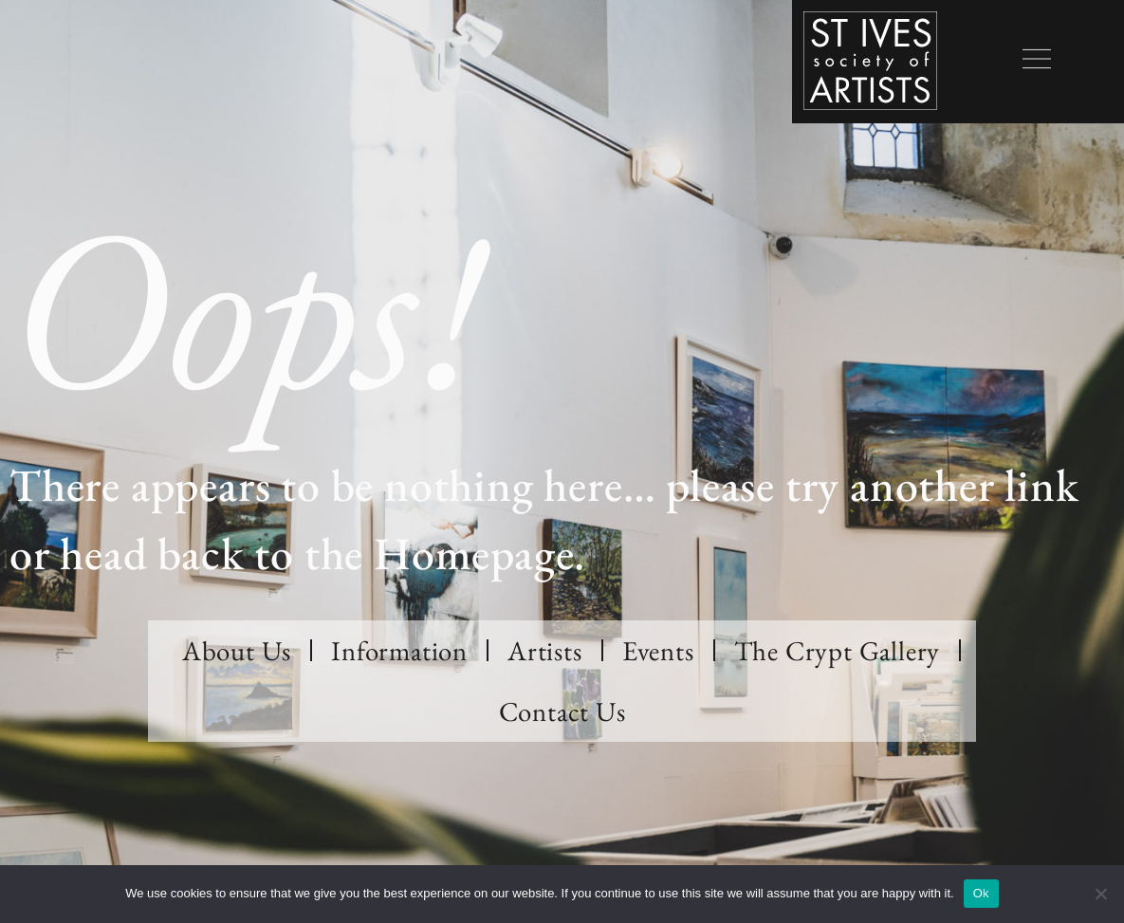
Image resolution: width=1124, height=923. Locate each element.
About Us (236, 651)
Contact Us (562, 711)
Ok (981, 893)
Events (658, 651)
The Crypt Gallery (837, 651)
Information (399, 651)
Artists (544, 651)
